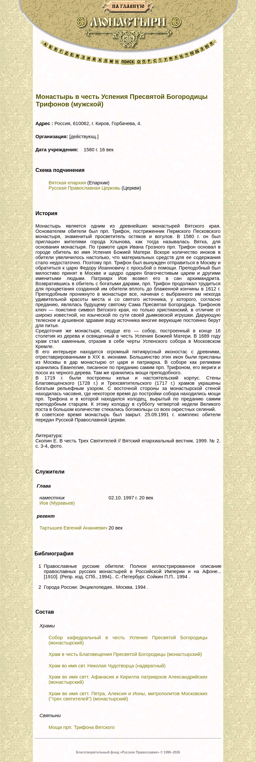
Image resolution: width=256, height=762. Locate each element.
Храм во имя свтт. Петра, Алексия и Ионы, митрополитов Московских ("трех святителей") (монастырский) (128, 696)
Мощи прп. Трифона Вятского (82, 727)
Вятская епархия (67, 182)
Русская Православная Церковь (84, 188)
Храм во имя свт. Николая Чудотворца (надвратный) (107, 665)
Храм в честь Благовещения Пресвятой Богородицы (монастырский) (125, 654)
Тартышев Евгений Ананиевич (73, 527)
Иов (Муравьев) (57, 503)
